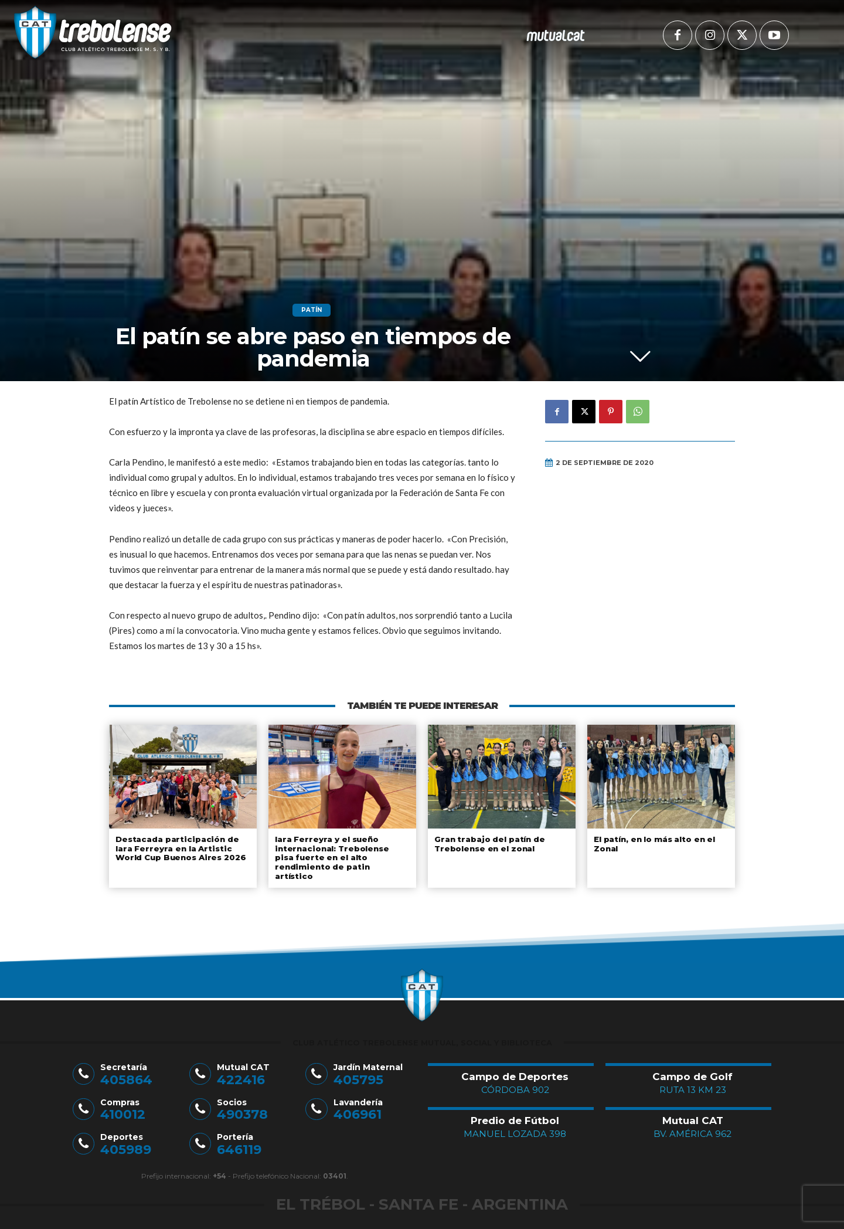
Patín (311, 310)
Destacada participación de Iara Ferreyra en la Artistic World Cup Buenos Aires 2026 (179, 848)
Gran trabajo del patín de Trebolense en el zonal (488, 843)
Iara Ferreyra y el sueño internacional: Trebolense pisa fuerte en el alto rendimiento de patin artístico (340, 852)
